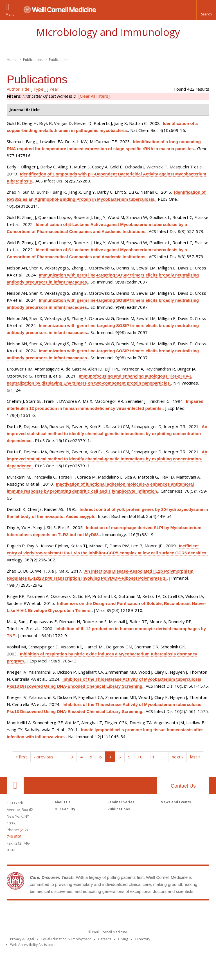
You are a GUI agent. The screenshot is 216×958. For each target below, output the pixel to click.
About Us (63, 802)
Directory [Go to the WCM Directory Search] (142, 939)
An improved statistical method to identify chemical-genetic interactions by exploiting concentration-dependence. (107, 433)
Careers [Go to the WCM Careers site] (104, 939)
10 (140, 757)
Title (25, 89)
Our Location (15, 785)
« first (21, 757)
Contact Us (183, 786)
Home (12, 59)
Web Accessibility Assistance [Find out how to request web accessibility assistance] (32, 944)
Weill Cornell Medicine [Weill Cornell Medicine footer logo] (108, 911)
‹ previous (43, 757)
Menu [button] (10, 14)
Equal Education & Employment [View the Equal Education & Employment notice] (66, 939)
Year (54, 89)
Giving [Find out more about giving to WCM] (123, 939)
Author (13, 89)
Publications (118, 809)
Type (38, 89)
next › (177, 757)
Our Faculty (65, 809)
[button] (206, 10)
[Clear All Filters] (94, 96)
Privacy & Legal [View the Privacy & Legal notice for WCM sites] (22, 939)
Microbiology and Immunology (108, 32)
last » (195, 757)
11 (152, 757)
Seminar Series (120, 802)
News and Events (176, 802)
